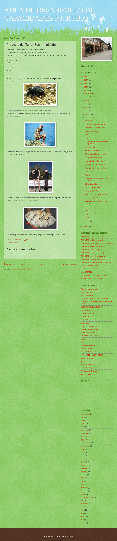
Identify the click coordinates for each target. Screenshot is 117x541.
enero (87, 222)
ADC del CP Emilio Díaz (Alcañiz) (92, 240)
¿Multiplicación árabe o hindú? (95, 168)
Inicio (42, 264)
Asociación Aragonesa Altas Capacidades (94, 299)
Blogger (70, 536)
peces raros (84, 504)
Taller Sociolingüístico (92, 150)
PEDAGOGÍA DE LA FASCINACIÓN (94, 275)
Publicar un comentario (17, 254)
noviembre (89, 97)
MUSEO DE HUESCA (88, 352)
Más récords (89, 121)
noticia (83, 494)
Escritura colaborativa (88, 332)
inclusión (84, 475)
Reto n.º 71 (88, 175)
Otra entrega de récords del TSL (95, 128)
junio (87, 104)
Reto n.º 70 (88, 171)
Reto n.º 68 (88, 207)
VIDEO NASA (86, 374)
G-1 (82, 452)
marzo (87, 114)
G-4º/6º (83, 465)
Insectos (83, 339)
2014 (85, 80)
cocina (83, 424)
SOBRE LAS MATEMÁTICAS (91, 278)
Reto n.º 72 (88, 135)
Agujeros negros (86, 292)
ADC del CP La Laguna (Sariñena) (92, 253)
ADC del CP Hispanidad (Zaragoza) (93, 246)
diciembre (88, 93)
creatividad (84, 433)
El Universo (85, 323)
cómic (83, 427)
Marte (83, 361)
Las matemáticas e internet (93, 158)
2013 (85, 83)
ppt (82, 507)
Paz (82, 500)
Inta (82, 342)
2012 (85, 87)
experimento (85, 446)
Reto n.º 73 (88, 138)
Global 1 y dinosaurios (92, 187)
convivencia (85, 430)
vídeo (83, 523)
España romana (86, 443)
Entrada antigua (69, 264)
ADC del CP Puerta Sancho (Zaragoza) (93, 259)
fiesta (82, 449)
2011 (85, 90)
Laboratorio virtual (87, 348)
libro (82, 481)
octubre (88, 100)
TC (82, 513)
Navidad (84, 491)
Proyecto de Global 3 (92, 198)
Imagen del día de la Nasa (89, 336)
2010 (85, 226)
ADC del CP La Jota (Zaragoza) (91, 250)
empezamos (85, 436)
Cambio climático (87, 310)
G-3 (82, 459)
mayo (87, 107)
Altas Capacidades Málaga (89, 266)
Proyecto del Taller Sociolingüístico (96, 194)
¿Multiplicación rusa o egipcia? (95, 164)
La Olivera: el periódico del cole (91, 269)
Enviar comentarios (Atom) (22, 269)
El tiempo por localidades (89, 329)
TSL (20, 242)
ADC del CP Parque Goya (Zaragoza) (93, 256)
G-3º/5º (83, 462)
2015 (85, 76)
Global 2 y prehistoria (92, 184)
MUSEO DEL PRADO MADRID (92, 355)
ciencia (83, 420)
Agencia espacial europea (89, 289)
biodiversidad (85, 414)
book (82, 417)
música (83, 484)
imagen (16, 242)
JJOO (83, 478)
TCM (82, 516)
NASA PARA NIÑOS (88, 364)
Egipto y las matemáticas (93, 214)
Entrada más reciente (13, 264)
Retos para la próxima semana (95, 124)
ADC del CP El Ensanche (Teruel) (92, 237)
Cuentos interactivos (87, 313)
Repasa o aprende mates (89, 371)
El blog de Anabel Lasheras (90, 326)
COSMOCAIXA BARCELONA (91, 307)
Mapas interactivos (87, 358)
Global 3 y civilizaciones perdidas (96, 154)
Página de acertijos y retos (89, 368)
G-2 (82, 456)
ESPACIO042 (85, 320)
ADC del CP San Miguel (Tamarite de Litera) (96, 262)
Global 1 (88, 217)
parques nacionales (87, 497)
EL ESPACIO (85, 316)
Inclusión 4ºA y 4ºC (91, 191)
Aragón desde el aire (87, 295)
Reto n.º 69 (88, 210)
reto (82, 510)
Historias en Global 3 (92, 131)
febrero (88, 118)
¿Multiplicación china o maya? (95, 161)
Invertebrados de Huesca (89, 345)
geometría (84, 468)
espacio (83, 440)
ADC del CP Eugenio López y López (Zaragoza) (97, 243)
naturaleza (84, 488)
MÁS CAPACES (86, 272)
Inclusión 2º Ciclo (91, 147)
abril (87, 111)
